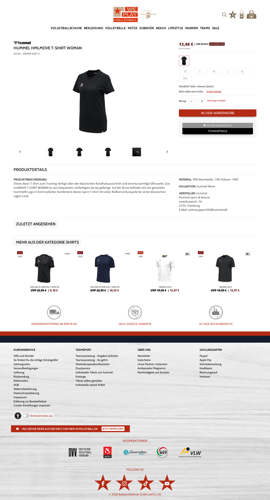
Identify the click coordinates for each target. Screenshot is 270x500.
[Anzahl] (196, 101)
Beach (161, 28)
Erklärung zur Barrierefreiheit (30, 401)
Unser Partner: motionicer (152, 364)
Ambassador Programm (151, 368)
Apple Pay (205, 360)
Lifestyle (175, 28)
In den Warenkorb (217, 113)
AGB (16, 384)
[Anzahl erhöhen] (202, 101)
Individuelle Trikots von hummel (94, 372)
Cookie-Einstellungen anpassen (32, 405)
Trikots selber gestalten (89, 380)
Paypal (203, 355)
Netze (132, 28)
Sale (215, 28)
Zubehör (146, 28)
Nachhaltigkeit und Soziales (153, 372)
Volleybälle (115, 28)
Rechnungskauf (208, 372)
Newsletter (144, 355)
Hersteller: (187, 193)
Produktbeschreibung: (30, 179)
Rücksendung (21, 376)
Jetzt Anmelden (113, 428)
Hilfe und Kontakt (24, 355)
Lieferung (19, 372)
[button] (224, 14)
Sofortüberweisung (210, 364)
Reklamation (21, 380)
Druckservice (83, 368)
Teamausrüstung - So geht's (92, 360)
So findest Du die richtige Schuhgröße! (36, 360)
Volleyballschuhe (66, 28)
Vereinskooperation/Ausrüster (93, 364)
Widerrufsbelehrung (25, 389)
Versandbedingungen (26, 368)
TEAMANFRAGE (217, 131)
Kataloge (81, 376)
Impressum (20, 397)
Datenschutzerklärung (26, 393)
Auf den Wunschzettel (218, 125)
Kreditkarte (206, 368)
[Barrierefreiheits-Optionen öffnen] (18, 415)
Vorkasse (205, 376)
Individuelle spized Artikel (90, 384)
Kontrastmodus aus (41, 415)
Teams (205, 28)
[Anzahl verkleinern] (191, 101)
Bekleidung (93, 28)
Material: (185, 179)
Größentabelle (213, 91)
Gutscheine (144, 360)
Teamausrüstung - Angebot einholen (97, 355)
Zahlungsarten (22, 364)
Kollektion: (187, 186)
